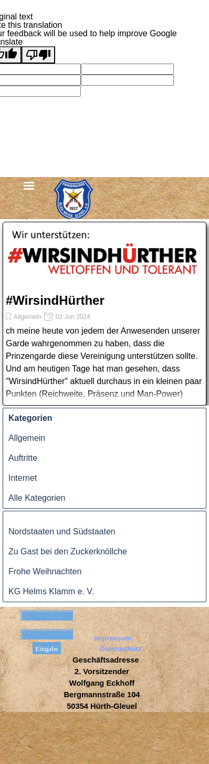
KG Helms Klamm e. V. (51, 591)
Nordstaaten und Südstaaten (62, 531)
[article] (104, 314)
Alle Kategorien (37, 497)
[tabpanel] (102, 683)
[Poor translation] (38, 55)
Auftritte (22, 457)
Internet (22, 477)
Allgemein (27, 317)
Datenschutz (120, 649)
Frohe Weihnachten (44, 571)
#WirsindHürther (55, 300)
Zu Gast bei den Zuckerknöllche (67, 551)
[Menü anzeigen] (29, 186)
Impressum (112, 638)
